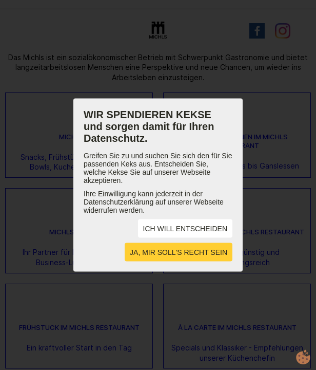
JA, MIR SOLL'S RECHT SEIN (178, 252)
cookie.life (303, 357)
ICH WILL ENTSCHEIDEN (185, 229)
